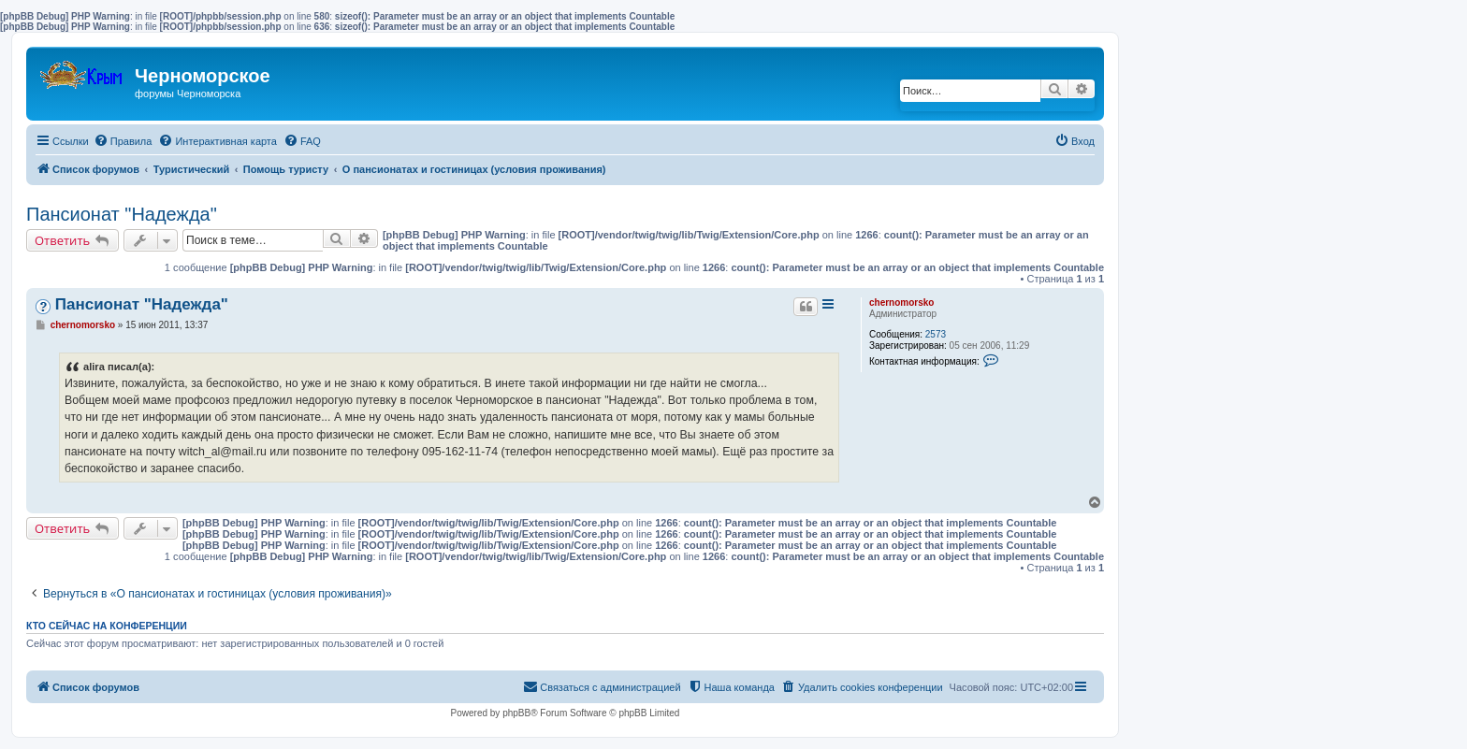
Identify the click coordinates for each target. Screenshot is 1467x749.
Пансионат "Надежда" (121, 214)
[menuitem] (123, 141)
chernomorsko (901, 302)
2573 (935, 334)
